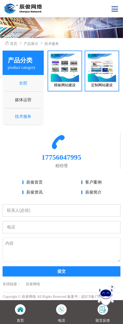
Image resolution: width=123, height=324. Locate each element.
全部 (23, 83)
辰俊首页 (34, 182)
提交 (61, 271)
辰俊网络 (33, 284)
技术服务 (52, 44)
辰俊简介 (93, 192)
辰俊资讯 (34, 192)
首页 (13, 44)
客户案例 (93, 182)
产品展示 (31, 44)
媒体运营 (23, 100)
